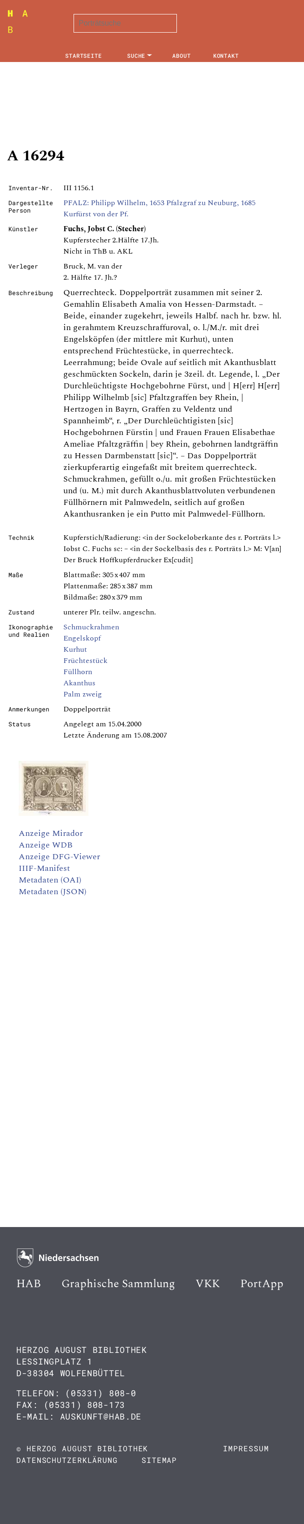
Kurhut (75, 649)
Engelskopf (82, 638)
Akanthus (79, 683)
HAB (28, 1284)
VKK (208, 1284)
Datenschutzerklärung (67, 1460)
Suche (136, 55)
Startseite (83, 55)
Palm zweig (82, 694)
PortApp (262, 1284)
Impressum (246, 1448)
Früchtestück (85, 660)
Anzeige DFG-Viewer (59, 856)
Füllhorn (77, 671)
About (181, 55)
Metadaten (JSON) (53, 891)
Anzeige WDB (46, 845)
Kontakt (226, 55)
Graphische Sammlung (118, 1284)
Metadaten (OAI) (50, 880)
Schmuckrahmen (91, 627)
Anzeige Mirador (51, 833)
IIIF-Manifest (44, 868)
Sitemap (159, 1460)
